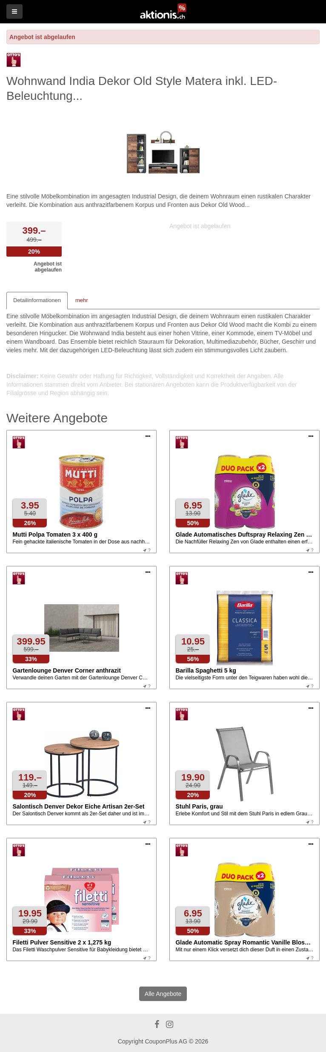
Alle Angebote (163, 993)
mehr (81, 300)
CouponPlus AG (166, 1041)
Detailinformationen (37, 300)
